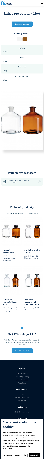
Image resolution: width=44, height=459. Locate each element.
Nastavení (8, 455)
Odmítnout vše (20, 455)
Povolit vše (34, 455)
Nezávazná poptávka (22, 24)
